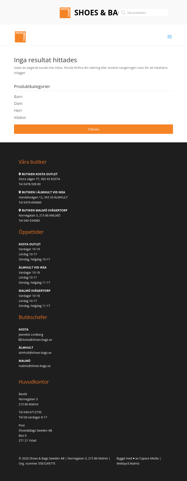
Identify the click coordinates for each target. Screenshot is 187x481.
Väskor (20, 117)
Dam (18, 103)
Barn (18, 96)
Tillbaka (93, 129)
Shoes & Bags (100, 12)
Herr (18, 110)
